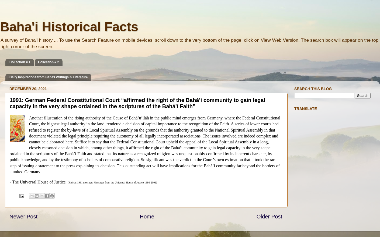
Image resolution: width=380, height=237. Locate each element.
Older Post (269, 217)
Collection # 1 (19, 62)
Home (147, 217)
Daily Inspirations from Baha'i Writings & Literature (48, 77)
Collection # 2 (48, 62)
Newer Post (23, 217)
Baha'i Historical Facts (69, 27)
